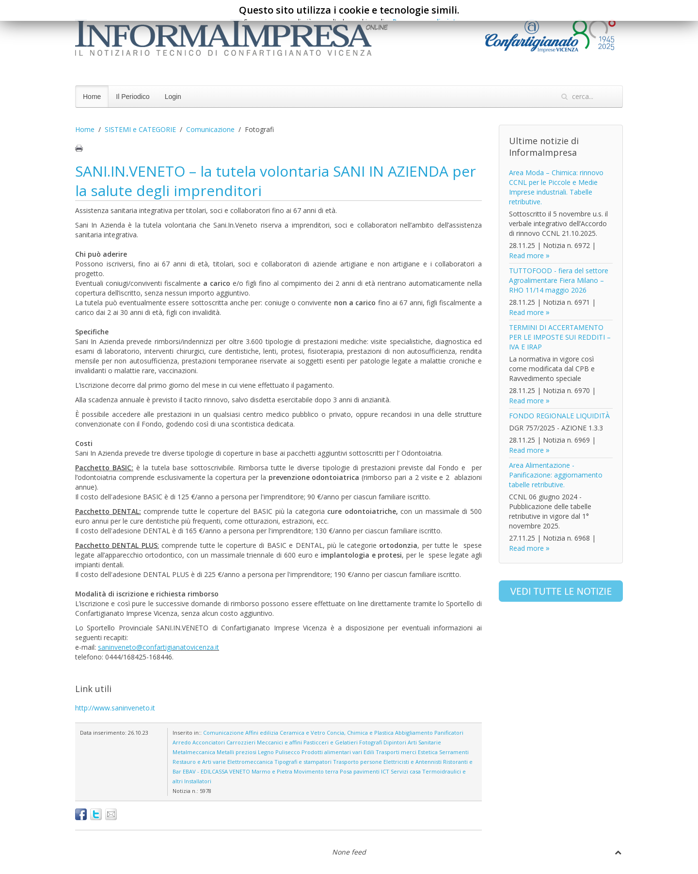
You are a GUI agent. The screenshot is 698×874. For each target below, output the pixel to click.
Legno (266, 752)
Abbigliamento (414, 732)
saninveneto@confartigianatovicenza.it (158, 647)
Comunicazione (210, 129)
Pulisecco (287, 752)
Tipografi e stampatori (303, 761)
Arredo (182, 742)
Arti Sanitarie (424, 742)
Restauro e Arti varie (199, 761)
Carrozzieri (240, 742)
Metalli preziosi (236, 752)
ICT (385, 771)
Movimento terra (316, 771)
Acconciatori (208, 742)
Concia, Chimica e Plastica (360, 732)
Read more (526, 255)
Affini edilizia (261, 732)
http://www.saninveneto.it (115, 707)
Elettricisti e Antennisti (412, 761)
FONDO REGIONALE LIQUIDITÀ (559, 415)
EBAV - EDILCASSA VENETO (216, 771)
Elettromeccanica (250, 761)
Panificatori (448, 732)
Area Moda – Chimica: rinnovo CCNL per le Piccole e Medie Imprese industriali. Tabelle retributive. (556, 187)
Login (173, 96)
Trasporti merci (396, 752)
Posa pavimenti (360, 771)
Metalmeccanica (194, 752)
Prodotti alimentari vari (331, 752)
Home (92, 96)
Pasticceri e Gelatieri (330, 742)
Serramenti (454, 752)
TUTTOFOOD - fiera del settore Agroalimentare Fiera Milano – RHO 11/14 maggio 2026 (558, 280)
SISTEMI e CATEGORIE (140, 129)
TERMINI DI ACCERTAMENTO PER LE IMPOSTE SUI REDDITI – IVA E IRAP (560, 337)
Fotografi (370, 742)
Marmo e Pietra (272, 771)
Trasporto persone (357, 761)
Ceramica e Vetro (302, 732)
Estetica (428, 752)
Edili (369, 752)
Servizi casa (406, 771)
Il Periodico (132, 96)
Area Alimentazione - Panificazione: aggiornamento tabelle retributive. (556, 475)
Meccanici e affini (279, 742)
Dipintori (394, 742)
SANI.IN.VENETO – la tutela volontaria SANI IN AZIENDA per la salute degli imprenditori (275, 180)
